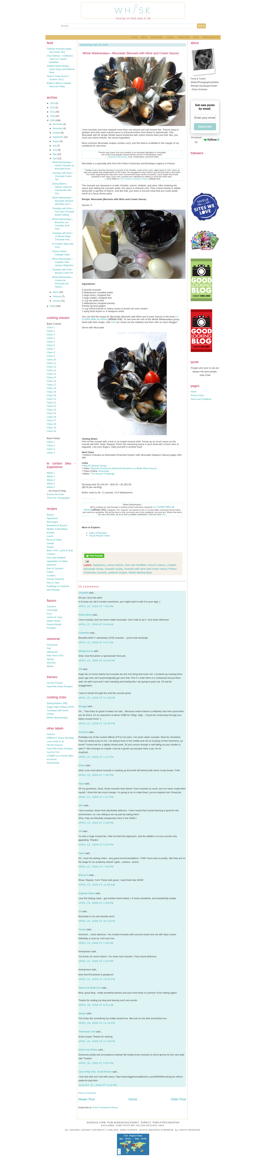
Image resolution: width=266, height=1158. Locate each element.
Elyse (81, 783)
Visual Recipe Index (99, 535)
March (56, 292)
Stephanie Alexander (117, 157)
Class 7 (51, 348)
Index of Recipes (98, 533)
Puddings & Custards (58, 586)
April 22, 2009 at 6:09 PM (96, 844)
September (58, 137)
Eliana (81, 765)
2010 (52, 116)
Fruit (49, 613)
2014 (52, 103)
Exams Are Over (55, 494)
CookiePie (83, 632)
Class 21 (51, 399)
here (113, 322)
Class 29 (51, 427)
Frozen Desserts (55, 579)
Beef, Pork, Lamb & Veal (60, 550)
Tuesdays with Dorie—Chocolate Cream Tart (63, 176)
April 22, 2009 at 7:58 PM (96, 866)
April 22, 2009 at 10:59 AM (96, 660)
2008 (52, 306)
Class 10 (51, 359)
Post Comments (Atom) (105, 1107)
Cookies (51, 575)
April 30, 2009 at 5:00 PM (96, 1063)
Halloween (52, 652)
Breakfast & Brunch (57, 525)
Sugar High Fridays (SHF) (60, 706)
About (144, 37)
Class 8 (51, 352)
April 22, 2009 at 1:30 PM (96, 775)
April (55, 158)
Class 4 (51, 338)
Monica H (83, 875)
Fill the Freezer (55, 683)
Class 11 (51, 363)
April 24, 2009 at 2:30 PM (96, 961)
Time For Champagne (58, 498)
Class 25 (51, 413)
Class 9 (51, 356)
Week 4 (51, 483)
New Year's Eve (55, 655)
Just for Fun (53, 752)
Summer (51, 662)
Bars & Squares (55, 568)
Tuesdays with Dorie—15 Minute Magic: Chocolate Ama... (63, 236)
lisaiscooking (85, 614)
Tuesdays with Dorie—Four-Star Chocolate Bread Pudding (63, 211)
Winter (50, 666)
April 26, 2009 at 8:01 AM (95, 1005)
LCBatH (171, 564)
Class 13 (51, 370)
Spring (50, 659)
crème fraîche (115, 564)
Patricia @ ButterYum (89, 987)
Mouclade (104, 471)
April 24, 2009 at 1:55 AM (95, 943)
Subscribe (205, 126)
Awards (51, 734)
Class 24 (51, 409)
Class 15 (51, 377)
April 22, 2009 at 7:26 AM (95, 606)
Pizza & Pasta (54, 539)
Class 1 (51, 327)
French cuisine (156, 564)
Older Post (178, 1099)
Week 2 (51, 476)
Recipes (170, 37)
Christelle (83, 592)
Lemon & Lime (54, 617)
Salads (50, 543)
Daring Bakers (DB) (57, 703)
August (56, 141)
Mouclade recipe (93, 568)
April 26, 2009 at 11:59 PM (96, 1041)
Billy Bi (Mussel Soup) (95, 465)
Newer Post (86, 1099)
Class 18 (51, 388)
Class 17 (51, 384)
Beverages (52, 521)
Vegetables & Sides (57, 561)
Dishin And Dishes (88, 1049)
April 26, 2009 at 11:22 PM (96, 1023)
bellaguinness (85, 651)
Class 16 (51, 381)
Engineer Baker (86, 893)
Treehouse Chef (86, 1031)
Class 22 (51, 402)
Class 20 (51, 395)
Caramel (51, 606)
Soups (50, 547)
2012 (52, 107)
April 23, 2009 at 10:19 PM (96, 921)
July (55, 145)
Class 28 (51, 424)
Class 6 (51, 345)
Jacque (82, 1013)
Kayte (81, 853)
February (57, 296)
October (57, 133)
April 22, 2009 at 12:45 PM (96, 723)
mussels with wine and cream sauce (145, 568)
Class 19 (51, 391)
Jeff (80, 669)
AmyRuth (83, 732)
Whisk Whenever (211, 37)
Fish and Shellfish (56, 557)
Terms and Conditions (201, 399)
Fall (49, 648)
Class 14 (51, 374)
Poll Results (53, 763)
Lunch (50, 536)
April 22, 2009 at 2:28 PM (96, 822)
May (55, 154)
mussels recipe (114, 568)
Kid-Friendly (53, 589)
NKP (80, 805)
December (58, 124)
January (57, 301)
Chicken (51, 554)
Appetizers (52, 518)
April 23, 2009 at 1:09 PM (96, 903)
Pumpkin (51, 628)
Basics (50, 514)
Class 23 (51, 406)
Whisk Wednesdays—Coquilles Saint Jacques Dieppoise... (63, 262)
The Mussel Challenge (102, 473)
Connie (82, 929)
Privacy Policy (197, 395)
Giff (80, 831)
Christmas (52, 644)
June (55, 150)
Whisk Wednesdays (57, 717)
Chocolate (52, 610)
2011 (52, 112)
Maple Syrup (53, 620)
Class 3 (51, 334)
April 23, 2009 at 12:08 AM (96, 884)
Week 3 (51, 480)
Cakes (50, 572)
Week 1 (51, 472)
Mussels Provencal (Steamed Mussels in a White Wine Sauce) (124, 468)
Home (135, 37)
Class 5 (51, 341)
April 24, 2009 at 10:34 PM (96, 979)
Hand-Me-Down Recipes (60, 686)
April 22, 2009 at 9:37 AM (95, 642)
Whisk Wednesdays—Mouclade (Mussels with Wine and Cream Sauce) (131, 53)
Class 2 (51, 331)
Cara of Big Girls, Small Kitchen (95, 1071)
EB (80, 911)
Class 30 (51, 431)
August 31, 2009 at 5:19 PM (97, 1085)
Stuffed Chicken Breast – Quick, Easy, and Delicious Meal (61, 69)
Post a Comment (87, 1093)
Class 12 (51, 366)
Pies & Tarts (53, 582)
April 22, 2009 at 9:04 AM (95, 624)
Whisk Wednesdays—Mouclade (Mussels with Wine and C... (62, 200)
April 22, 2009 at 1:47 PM (96, 797)
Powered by (205, 139)
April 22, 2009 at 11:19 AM (96, 697)
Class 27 (51, 420)
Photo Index (157, 37)
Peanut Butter (54, 624)
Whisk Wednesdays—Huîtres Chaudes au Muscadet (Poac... (63, 165)
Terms (196, 37)
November (58, 128)
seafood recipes (117, 572)
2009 (52, 120)
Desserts (51, 564)
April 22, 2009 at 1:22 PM (96, 757)
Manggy (82, 706)
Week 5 (51, 487)
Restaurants (184, 37)
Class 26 (51, 416)
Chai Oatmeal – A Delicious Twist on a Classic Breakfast (60, 59)
